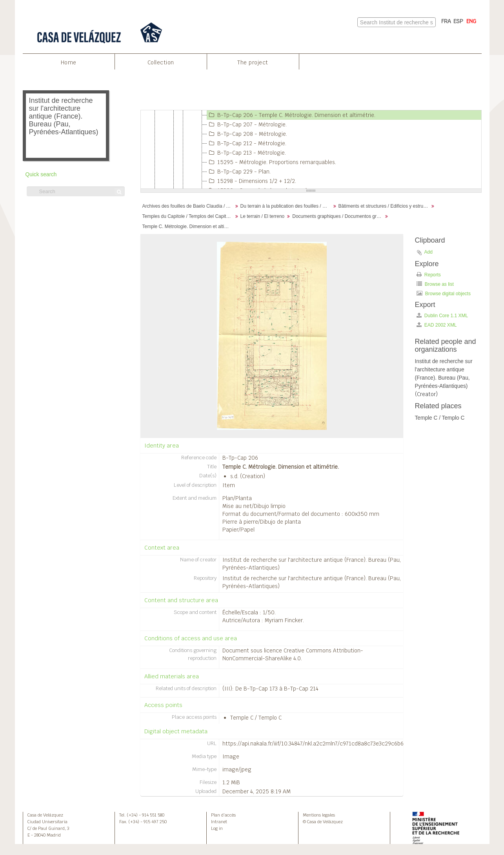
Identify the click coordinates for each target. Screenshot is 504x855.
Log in (217, 828)
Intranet (219, 821)
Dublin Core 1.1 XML (442, 315)
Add (428, 252)
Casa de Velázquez (45, 815)
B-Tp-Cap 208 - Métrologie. (247, 134)
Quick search (41, 174)
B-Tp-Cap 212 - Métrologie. (246, 143)
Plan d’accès (223, 815)
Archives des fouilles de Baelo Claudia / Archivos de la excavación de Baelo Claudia (188, 206)
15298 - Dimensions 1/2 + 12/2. (251, 181)
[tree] (311, 149)
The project (252, 62)
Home (68, 62)
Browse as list (435, 284)
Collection (160, 62)
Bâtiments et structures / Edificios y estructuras (384, 206)
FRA (446, 21)
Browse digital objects (444, 293)
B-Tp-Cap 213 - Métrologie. (246, 152)
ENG (471, 21)
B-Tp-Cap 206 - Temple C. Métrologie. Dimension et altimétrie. (291, 115)
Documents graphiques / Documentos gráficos (338, 216)
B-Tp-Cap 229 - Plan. (239, 171)
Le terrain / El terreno (262, 216)
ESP (458, 21)
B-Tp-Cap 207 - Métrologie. (247, 124)
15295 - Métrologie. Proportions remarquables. (271, 162)
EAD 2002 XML (437, 325)
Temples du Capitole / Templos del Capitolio (188, 216)
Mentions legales (319, 815)
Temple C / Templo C (256, 717)
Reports (429, 275)
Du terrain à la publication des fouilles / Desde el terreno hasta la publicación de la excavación (286, 206)
